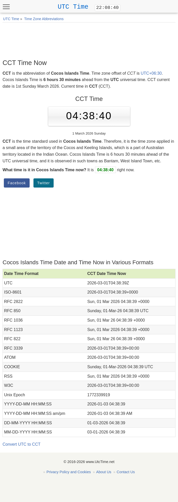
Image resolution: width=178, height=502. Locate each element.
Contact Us (126, 472)
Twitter (43, 183)
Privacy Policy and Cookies (68, 472)
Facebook (17, 183)
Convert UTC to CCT (21, 444)
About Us (103, 472)
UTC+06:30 (151, 73)
